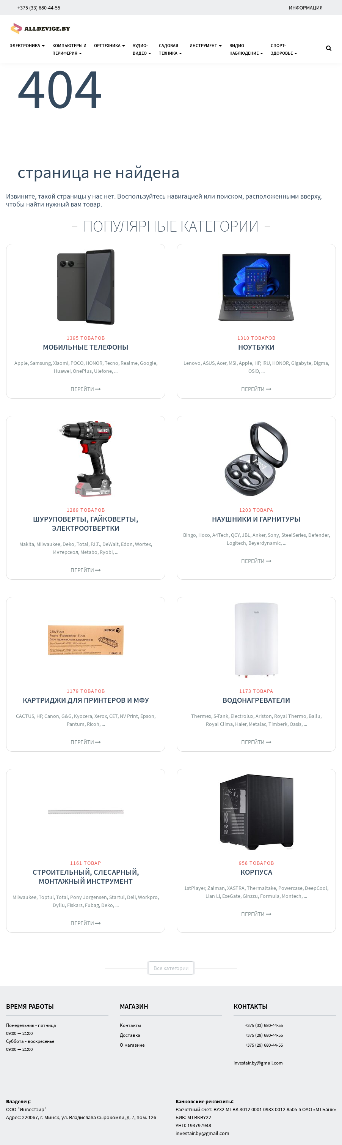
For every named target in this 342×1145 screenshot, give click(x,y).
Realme (129, 363)
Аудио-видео (142, 49)
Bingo (189, 534)
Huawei (62, 370)
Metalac (257, 724)
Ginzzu (250, 896)
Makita (26, 544)
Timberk (277, 724)
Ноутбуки (256, 347)
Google (148, 363)
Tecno (111, 363)
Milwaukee (48, 544)
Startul (117, 897)
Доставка (130, 1035)
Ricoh (93, 724)
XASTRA (236, 888)
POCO (77, 363)
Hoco (204, 534)
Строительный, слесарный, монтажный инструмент (86, 876)
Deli (131, 897)
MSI (233, 363)
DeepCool (316, 888)
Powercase (290, 888)
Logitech (236, 542)
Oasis (295, 724)
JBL (246, 534)
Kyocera (83, 716)
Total (82, 544)
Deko (68, 544)
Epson (147, 716)
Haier (240, 724)
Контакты (130, 1025)
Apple (21, 363)
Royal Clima (219, 724)
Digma (321, 363)
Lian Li (213, 896)
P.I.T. (95, 544)
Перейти (86, 389)
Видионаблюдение (246, 49)
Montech (291, 896)
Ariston (264, 716)
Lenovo (192, 363)
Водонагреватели (256, 700)
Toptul (46, 897)
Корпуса (256, 872)
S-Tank (220, 716)
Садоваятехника (170, 49)
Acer (221, 363)
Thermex (201, 716)
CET (113, 716)
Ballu (314, 716)
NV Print (129, 716)
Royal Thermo (290, 716)
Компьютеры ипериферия (69, 49)
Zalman (216, 888)
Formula (269, 896)
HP (257, 363)
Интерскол (65, 552)
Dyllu (59, 905)
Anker (259, 534)
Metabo (88, 552)
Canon (51, 716)
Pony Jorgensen (88, 897)
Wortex (143, 544)
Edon (127, 544)
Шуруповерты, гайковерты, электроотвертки (85, 523)
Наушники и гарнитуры (256, 519)
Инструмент (206, 45)
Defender (318, 534)
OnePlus (82, 370)
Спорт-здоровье (284, 49)
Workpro (148, 897)
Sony (273, 534)
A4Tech (220, 534)
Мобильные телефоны (86, 347)
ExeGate (231, 896)
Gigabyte (301, 363)
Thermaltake (261, 888)
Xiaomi (60, 363)
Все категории (171, 968)
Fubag (92, 905)
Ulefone (103, 370)
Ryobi (106, 552)
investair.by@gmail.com (258, 1063)
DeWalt (110, 544)
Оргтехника (109, 45)
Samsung (40, 363)
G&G (66, 716)
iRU (266, 363)
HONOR (94, 363)
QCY (235, 534)
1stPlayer (194, 888)
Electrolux (242, 716)
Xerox (100, 716)
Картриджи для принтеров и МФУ (86, 700)
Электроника (27, 45)
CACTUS (25, 716)
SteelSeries (293, 534)
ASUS (209, 363)
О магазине (132, 1045)
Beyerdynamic (264, 542)
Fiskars (75, 905)
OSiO (253, 370)
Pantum (76, 724)
